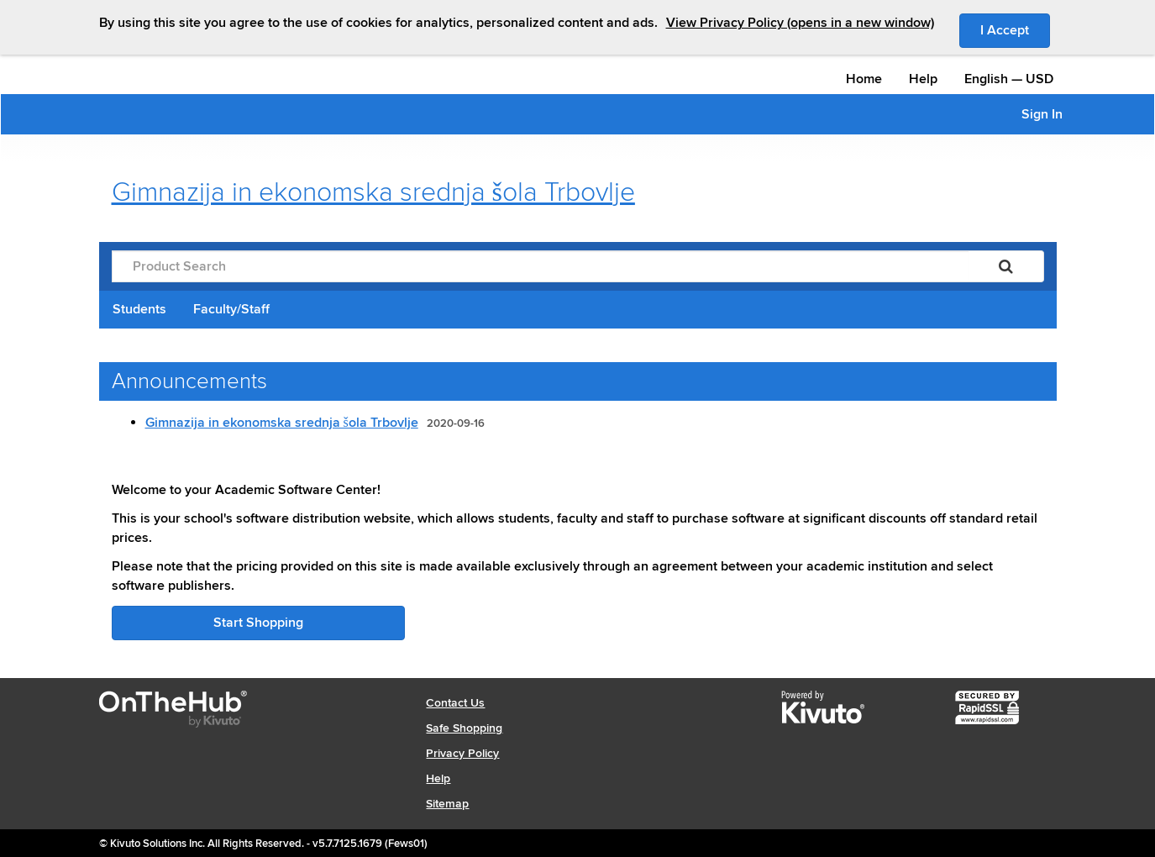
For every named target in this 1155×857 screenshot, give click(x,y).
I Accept (1015, 29)
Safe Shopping (464, 728)
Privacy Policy (462, 753)
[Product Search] (540, 266)
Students (139, 309)
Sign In (1042, 114)
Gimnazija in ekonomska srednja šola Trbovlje (281, 422)
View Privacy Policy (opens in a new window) (800, 22)
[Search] (1006, 266)
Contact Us (455, 703)
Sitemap (447, 804)
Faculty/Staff (231, 309)
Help (923, 79)
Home (864, 79)
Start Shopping (258, 622)
